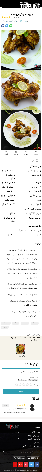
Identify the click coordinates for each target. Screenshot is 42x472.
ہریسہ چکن (35, 166)
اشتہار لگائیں (35, 432)
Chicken (6, 323)
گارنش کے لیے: (34, 225)
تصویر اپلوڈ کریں (33, 377)
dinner (25, 323)
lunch (35, 323)
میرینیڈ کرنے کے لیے (32, 209)
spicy (5, 327)
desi (16, 323)
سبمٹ (21, 391)
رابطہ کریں (36, 442)
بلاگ (17, 439)
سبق (17, 435)
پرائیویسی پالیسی (33, 439)
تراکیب (27, 4)
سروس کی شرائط (34, 435)
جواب (5, 405)
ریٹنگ (36, 385)
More (37, 4)
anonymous (21, 409)
